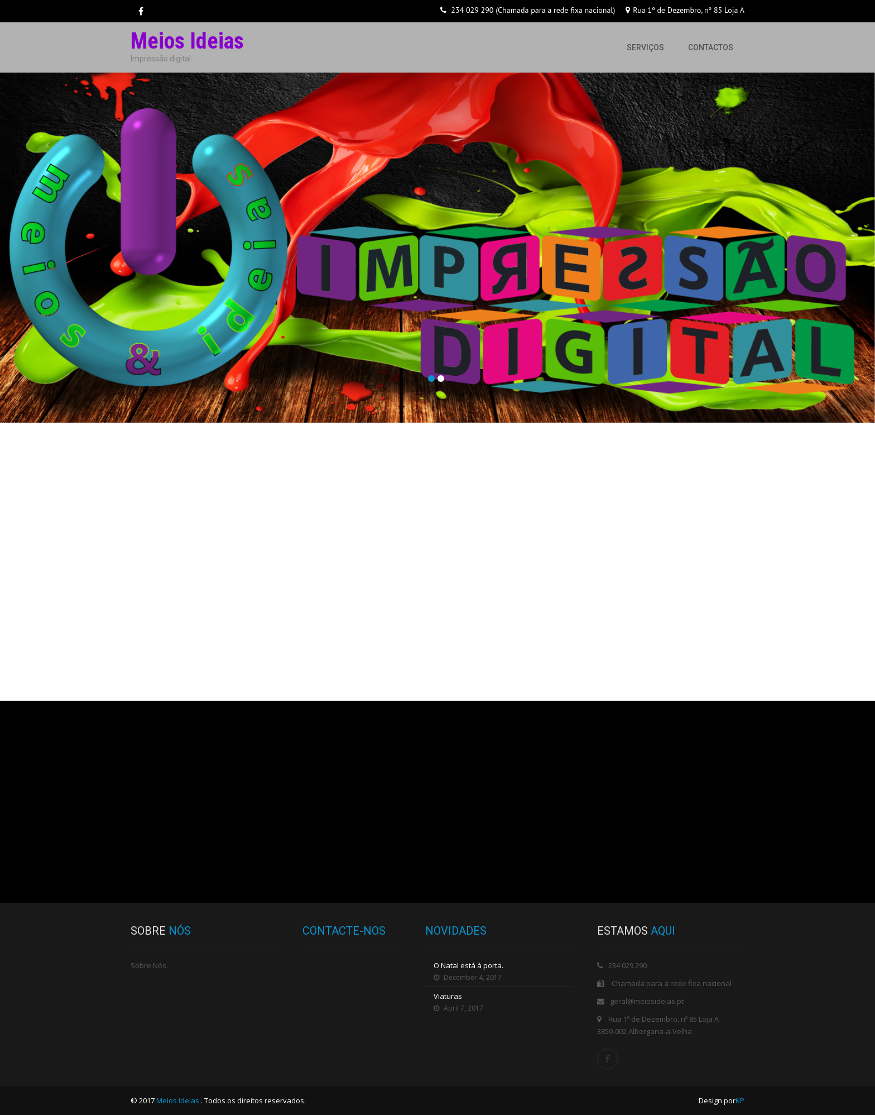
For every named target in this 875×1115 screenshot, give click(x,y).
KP (739, 1100)
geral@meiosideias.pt (647, 1001)
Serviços (645, 47)
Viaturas (448, 996)
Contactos (710, 47)
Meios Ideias (178, 1100)
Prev (12, 260)
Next (863, 260)
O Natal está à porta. (468, 965)
